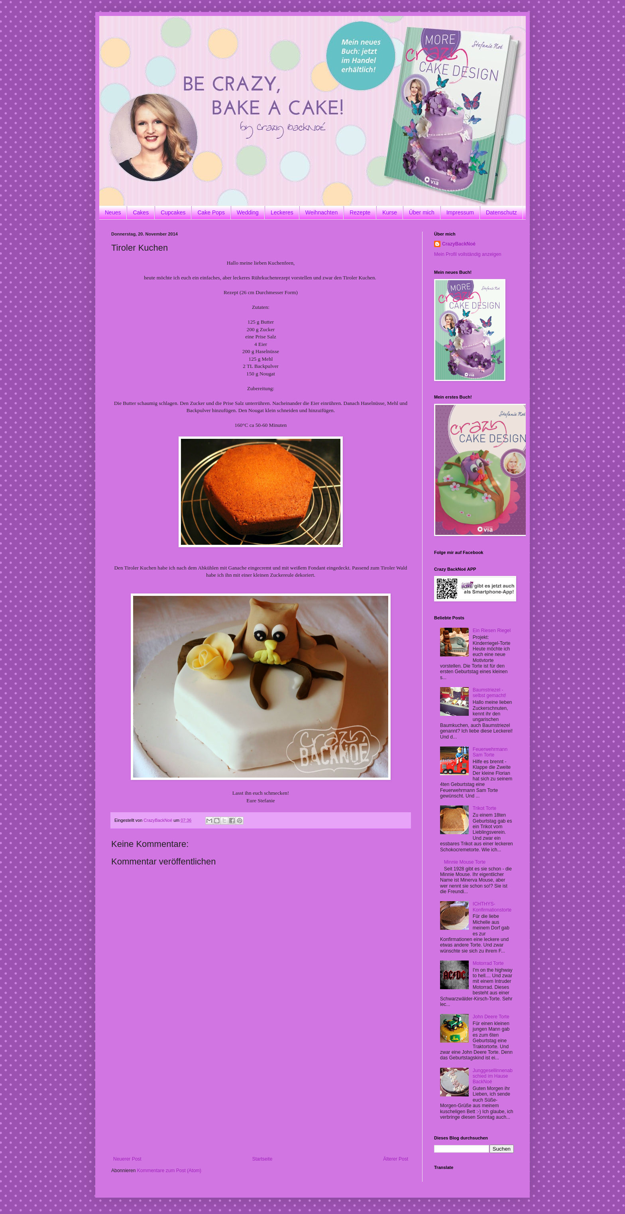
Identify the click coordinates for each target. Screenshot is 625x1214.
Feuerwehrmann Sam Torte (490, 752)
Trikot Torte (484, 808)
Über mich (421, 212)
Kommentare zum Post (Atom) (169, 1170)
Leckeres (282, 212)
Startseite (262, 1159)
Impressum (460, 212)
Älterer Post (395, 1159)
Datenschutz (501, 212)
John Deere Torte (491, 1017)
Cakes (141, 212)
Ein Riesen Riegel (492, 630)
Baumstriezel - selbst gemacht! (489, 692)
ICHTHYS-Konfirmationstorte (492, 906)
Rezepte (360, 212)
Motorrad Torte (488, 963)
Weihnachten (321, 212)
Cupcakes (173, 212)
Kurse (389, 212)
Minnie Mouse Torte (465, 862)
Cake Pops (210, 212)
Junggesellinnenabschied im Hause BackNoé (493, 1076)
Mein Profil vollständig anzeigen (467, 254)
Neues (113, 212)
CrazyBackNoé (459, 244)
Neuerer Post (127, 1159)
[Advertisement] (260, 1096)
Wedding (248, 212)
